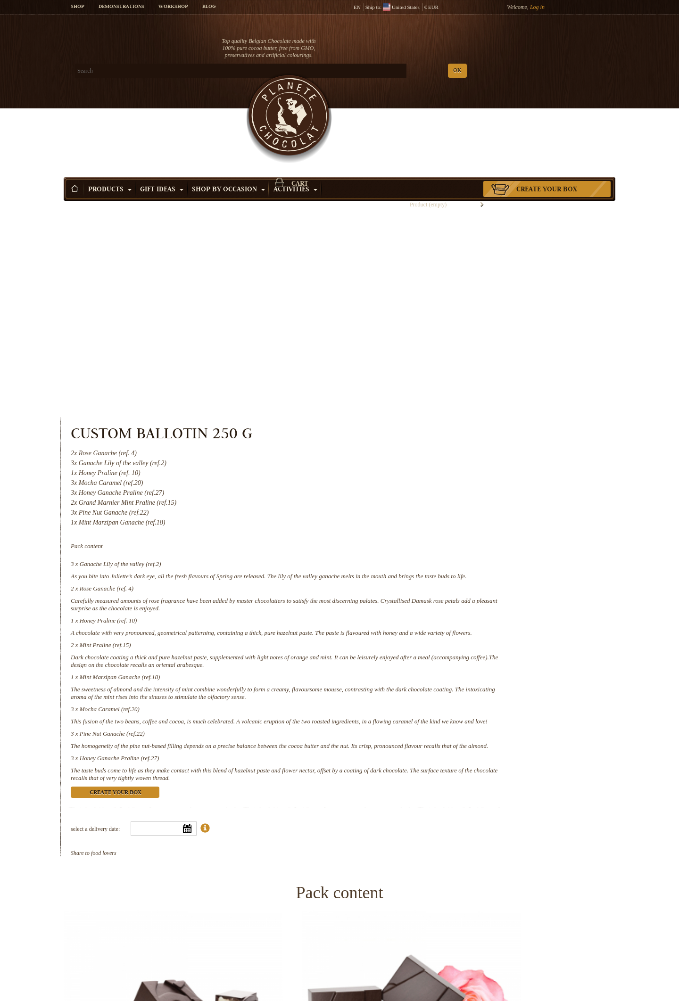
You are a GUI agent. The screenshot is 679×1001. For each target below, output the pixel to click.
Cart (546, 44)
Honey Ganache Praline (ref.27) (444, 529)
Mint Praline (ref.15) (430, 386)
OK (175, 71)
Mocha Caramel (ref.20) (435, 465)
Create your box (546, 112)
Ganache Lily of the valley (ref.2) (446, 283)
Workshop (173, 7)
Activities (295, 112)
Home (70, 129)
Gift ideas (161, 112)
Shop (77, 7)
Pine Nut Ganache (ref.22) (437, 497)
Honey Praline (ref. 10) (434, 354)
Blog (208, 7)
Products (110, 112)
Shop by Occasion (228, 112)
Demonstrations (121, 7)
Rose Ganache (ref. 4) (432, 315)
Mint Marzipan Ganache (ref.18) (445, 426)
